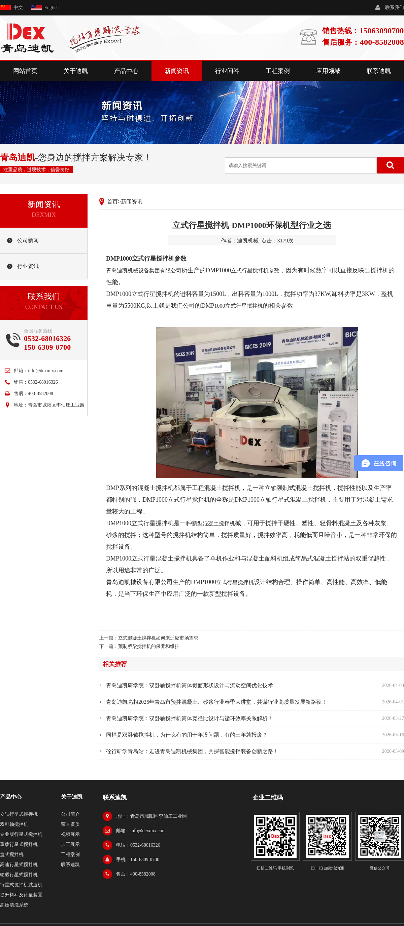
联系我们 (394, 7)
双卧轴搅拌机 (14, 824)
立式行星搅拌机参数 (255, 270)
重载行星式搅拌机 (19, 844)
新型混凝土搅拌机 (213, 523)
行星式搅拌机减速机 (21, 884)
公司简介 (70, 814)
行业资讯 (28, 266)
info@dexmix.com (45, 370)
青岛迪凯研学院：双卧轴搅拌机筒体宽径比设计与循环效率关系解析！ (189, 718)
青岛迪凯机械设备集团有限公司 (143, 270)
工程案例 (278, 71)
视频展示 (70, 834)
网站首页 (25, 71)
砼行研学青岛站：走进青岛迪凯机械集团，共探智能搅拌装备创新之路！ (192, 751)
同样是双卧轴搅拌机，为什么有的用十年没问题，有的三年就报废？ (187, 735)
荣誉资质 (70, 824)
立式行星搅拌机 (235, 582)
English (51, 7)
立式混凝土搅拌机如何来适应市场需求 (158, 638)
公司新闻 (28, 240)
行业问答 (227, 71)
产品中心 (126, 71)
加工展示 (70, 844)
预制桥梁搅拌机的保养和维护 (148, 646)
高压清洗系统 (14, 905)
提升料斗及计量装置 (21, 894)
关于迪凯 (76, 71)
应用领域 (328, 71)
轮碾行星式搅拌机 (19, 874)
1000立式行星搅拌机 (238, 306)
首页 (112, 201)
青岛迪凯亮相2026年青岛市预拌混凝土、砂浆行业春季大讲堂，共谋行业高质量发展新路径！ (216, 702)
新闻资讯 (177, 71)
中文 (18, 7)
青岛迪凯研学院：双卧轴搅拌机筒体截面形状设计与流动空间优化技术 (189, 685)
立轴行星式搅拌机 (19, 814)
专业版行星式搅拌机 (21, 834)
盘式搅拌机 (12, 854)
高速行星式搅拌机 (19, 864)
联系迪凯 (379, 71)
